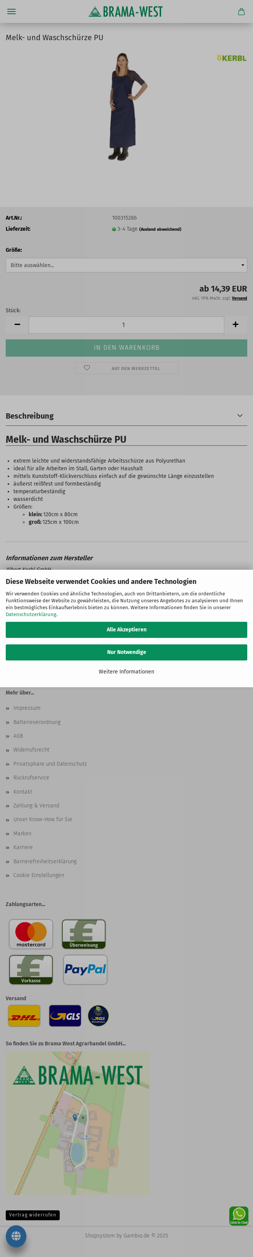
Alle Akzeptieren (127, 629)
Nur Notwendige (126, 652)
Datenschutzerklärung (31, 614)
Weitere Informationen (126, 671)
